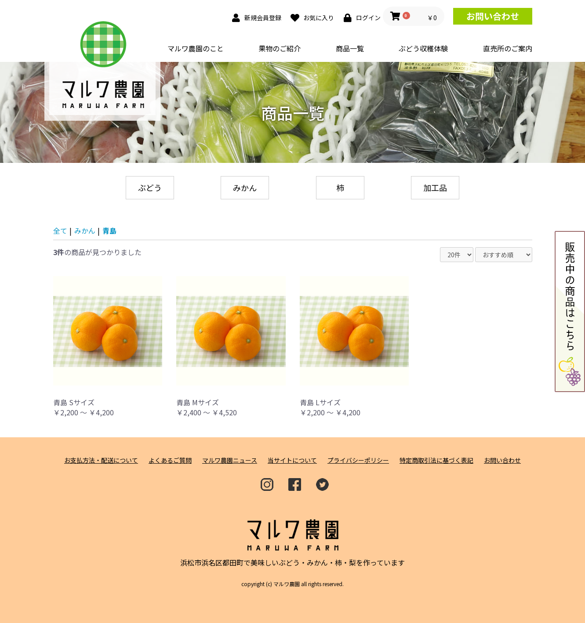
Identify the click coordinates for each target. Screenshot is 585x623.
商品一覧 (350, 48)
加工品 (435, 187)
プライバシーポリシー (358, 460)
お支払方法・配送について (101, 460)
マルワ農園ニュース (229, 460)
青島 (109, 230)
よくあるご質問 (170, 460)
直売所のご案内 (507, 48)
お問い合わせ (492, 16)
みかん (245, 187)
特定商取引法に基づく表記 (436, 460)
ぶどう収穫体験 (423, 48)
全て (60, 230)
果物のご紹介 (279, 48)
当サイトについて (292, 460)
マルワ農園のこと (195, 48)
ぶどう (150, 187)
